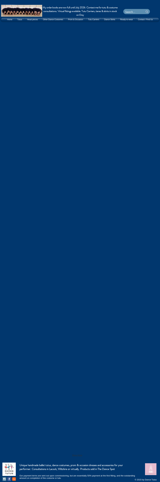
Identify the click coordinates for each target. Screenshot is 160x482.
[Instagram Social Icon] (4, 479)
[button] (57, 42)
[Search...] (131, 12)
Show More (77, 455)
